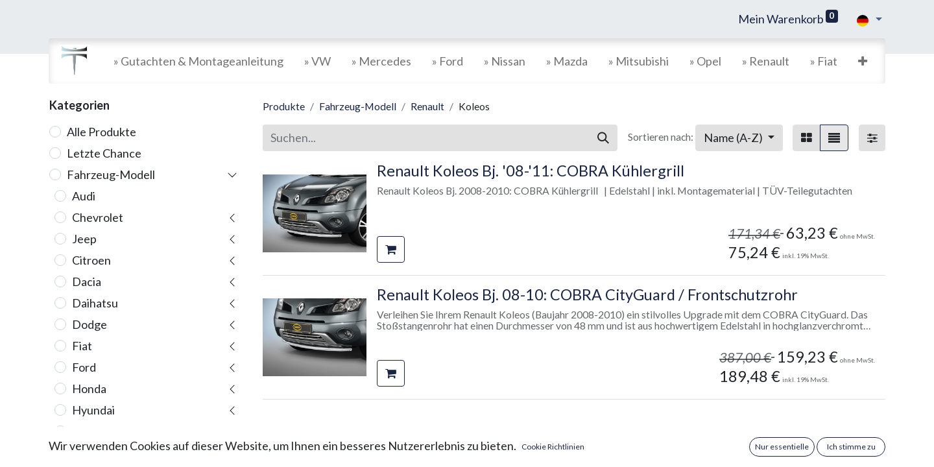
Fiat (82, 346)
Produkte (284, 106)
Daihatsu (95, 303)
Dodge (89, 324)
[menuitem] (198, 61)
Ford (84, 367)
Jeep (84, 239)
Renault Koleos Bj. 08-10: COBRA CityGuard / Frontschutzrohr (587, 294)
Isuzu (85, 431)
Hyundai (93, 410)
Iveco (86, 453)
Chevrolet (97, 217)
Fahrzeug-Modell (111, 174)
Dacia (86, 281)
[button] (863, 61)
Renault (427, 106)
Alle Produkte (101, 132)
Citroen (91, 260)
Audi (83, 196)
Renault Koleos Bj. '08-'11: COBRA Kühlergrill (530, 171)
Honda (89, 388)
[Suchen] (603, 138)
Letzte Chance (104, 153)
